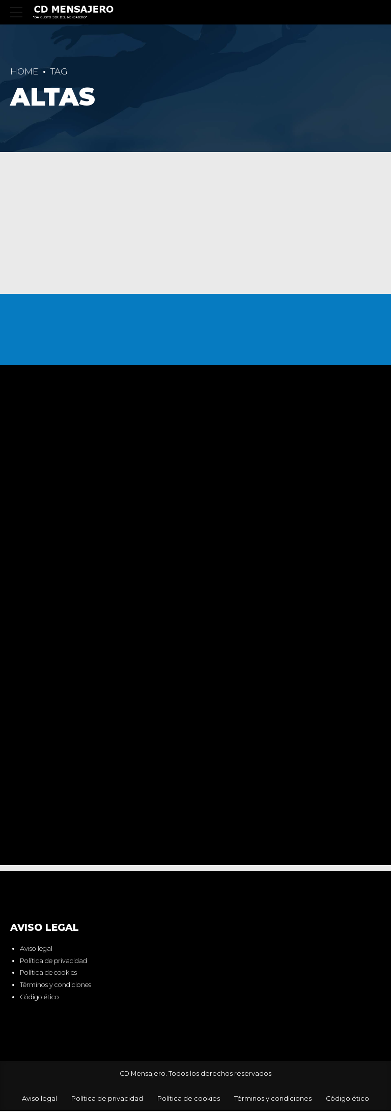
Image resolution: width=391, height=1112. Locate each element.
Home (24, 71)
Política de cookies (48, 973)
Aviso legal (36, 949)
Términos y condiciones (55, 986)
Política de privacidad (53, 962)
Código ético (39, 998)
